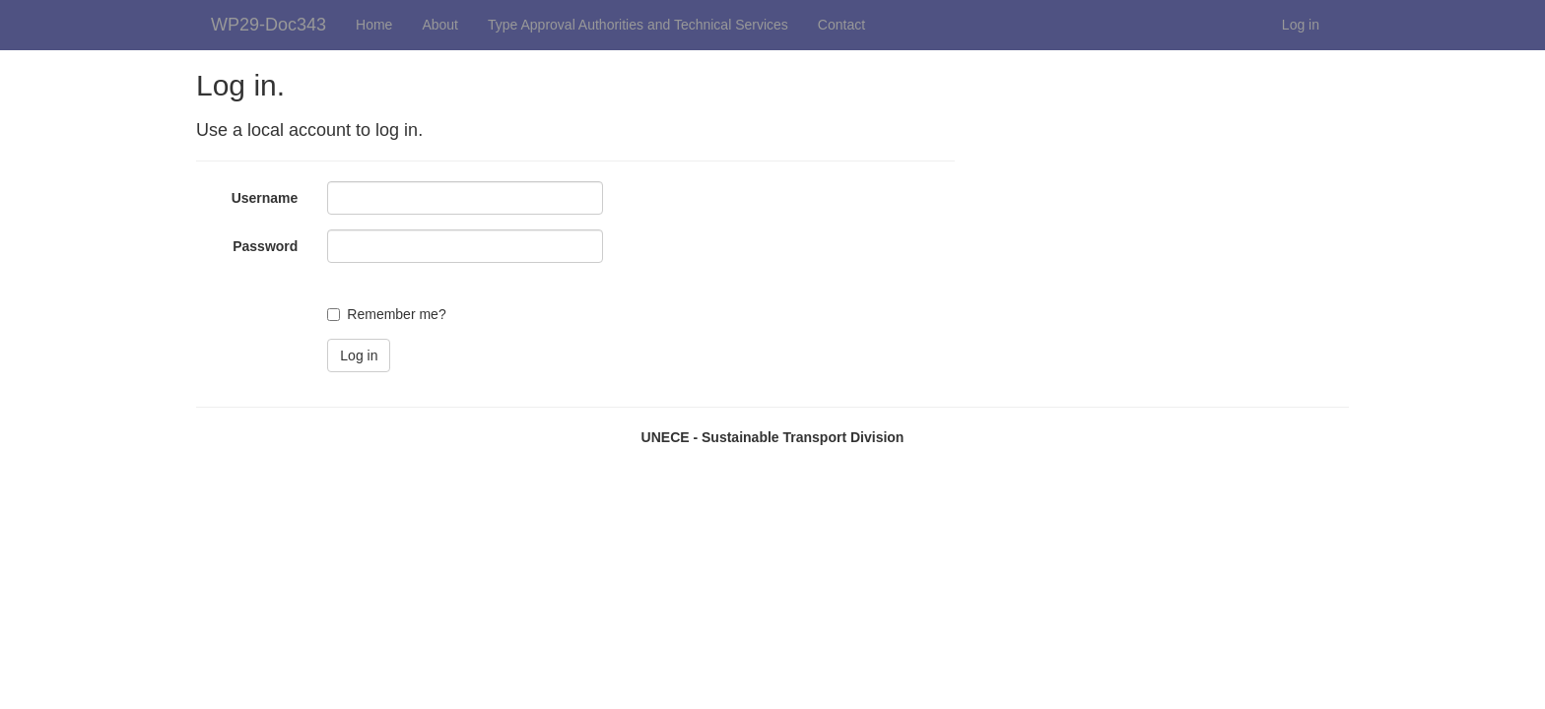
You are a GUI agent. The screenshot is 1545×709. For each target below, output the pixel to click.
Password (265, 246)
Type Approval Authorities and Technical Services (638, 24)
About (440, 24)
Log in (1300, 24)
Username (265, 198)
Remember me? (396, 314)
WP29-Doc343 (268, 24)
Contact (841, 24)
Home (374, 24)
